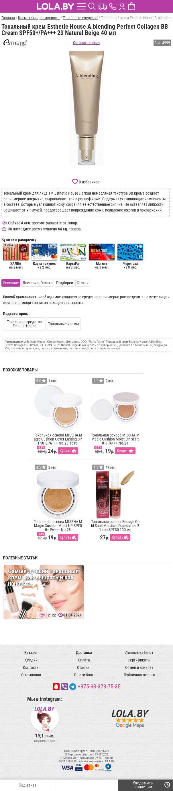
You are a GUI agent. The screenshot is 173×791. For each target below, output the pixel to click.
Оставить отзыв (86, 42)
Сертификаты (139, 660)
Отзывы (84, 667)
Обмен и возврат (139, 667)
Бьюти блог (83, 675)
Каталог (31, 652)
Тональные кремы (63, 324)
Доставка (84, 652)
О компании (31, 675)
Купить (65, 451)
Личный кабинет (139, 652)
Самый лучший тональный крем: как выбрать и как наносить (43, 577)
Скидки (31, 660)
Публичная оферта (139, 675)
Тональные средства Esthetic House (24, 324)
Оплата (84, 660)
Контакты (31, 667)
